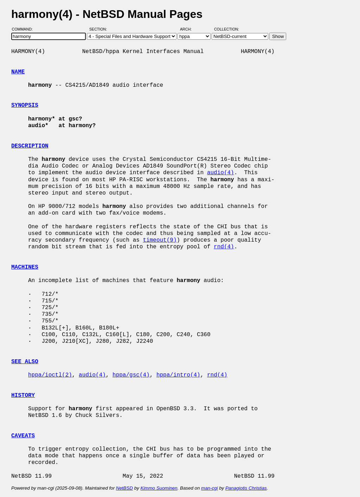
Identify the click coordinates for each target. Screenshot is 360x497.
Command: (24, 29)
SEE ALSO (24, 362)
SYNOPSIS (24, 105)
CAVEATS (23, 436)
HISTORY (23, 395)
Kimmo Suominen (158, 488)
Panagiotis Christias (246, 488)
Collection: (226, 29)
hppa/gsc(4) (131, 375)
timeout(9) (159, 240)
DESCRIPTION (30, 146)
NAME (18, 72)
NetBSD (124, 488)
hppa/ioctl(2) (50, 375)
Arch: (189, 29)
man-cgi (209, 488)
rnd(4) (224, 247)
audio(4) (220, 173)
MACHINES (24, 267)
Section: (99, 29)
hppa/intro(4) (178, 375)
